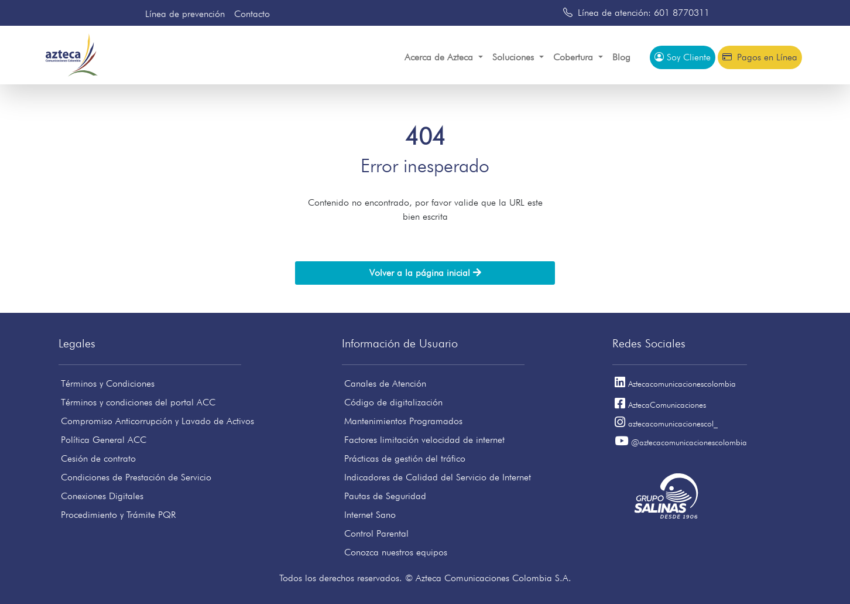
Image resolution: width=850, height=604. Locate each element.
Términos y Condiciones (108, 383)
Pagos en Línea (759, 57)
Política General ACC (103, 439)
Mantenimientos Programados (403, 420)
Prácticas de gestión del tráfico (404, 458)
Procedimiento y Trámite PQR (118, 514)
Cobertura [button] (574, 57)
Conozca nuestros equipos (395, 552)
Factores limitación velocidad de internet (424, 439)
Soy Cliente (682, 57)
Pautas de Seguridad (385, 495)
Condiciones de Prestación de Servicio (136, 477)
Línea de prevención (185, 13)
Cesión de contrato (98, 458)
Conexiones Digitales (102, 495)
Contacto (252, 13)
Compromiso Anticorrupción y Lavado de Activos (157, 420)
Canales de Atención (385, 383)
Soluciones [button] (514, 57)
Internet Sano (370, 514)
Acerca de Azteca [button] (440, 57)
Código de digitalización (393, 402)
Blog (621, 57)
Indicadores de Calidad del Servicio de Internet (437, 477)
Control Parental (376, 533)
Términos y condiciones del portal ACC (138, 402)
